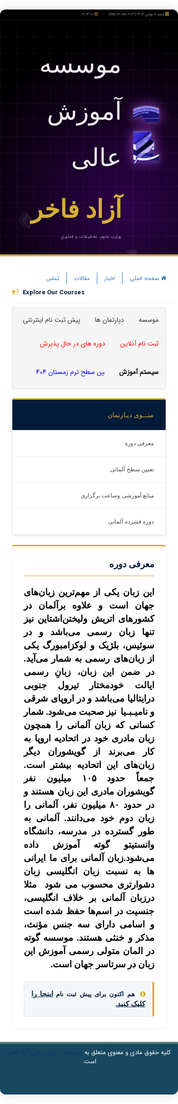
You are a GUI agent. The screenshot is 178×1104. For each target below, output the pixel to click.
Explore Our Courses (53, 293)
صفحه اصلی (148, 278)
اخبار (109, 278)
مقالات (82, 278)
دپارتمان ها (109, 320)
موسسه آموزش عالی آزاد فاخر (45, 1052)
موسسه (149, 320)
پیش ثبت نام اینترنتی (51, 320)
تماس (52, 278)
